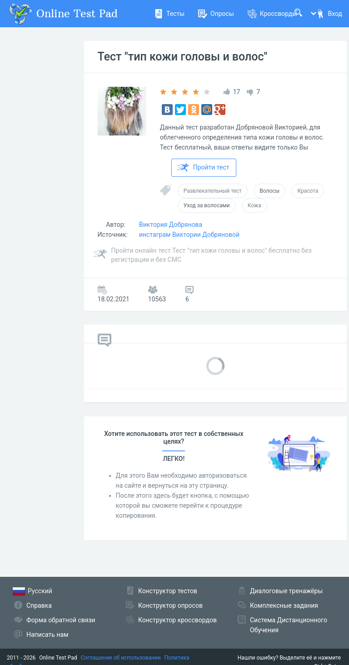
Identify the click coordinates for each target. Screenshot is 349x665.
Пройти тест (203, 168)
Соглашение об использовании (121, 658)
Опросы (216, 13)
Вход (329, 13)
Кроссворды (272, 13)
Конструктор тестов (167, 591)
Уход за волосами (207, 205)
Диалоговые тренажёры (286, 591)
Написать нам (47, 634)
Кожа (254, 205)
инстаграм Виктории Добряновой (189, 234)
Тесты (169, 13)
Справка (39, 605)
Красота (307, 191)
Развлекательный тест (213, 191)
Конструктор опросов (170, 605)
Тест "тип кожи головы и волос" (183, 56)
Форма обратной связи (60, 620)
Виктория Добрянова (170, 224)
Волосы (269, 191)
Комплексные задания (284, 605)
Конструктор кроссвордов (177, 620)
